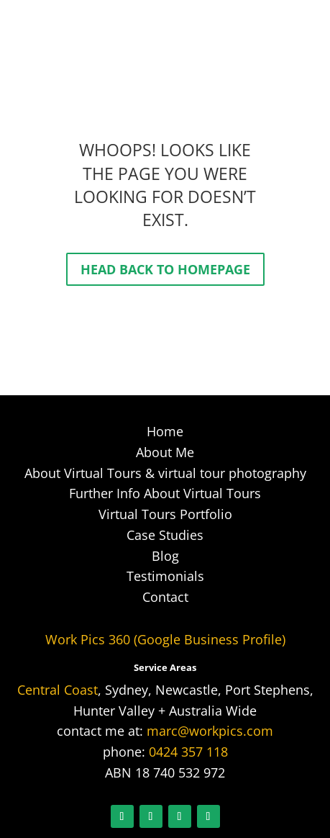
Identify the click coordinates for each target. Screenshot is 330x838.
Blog (165, 555)
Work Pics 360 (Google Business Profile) (165, 639)
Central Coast (57, 689)
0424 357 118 (188, 751)
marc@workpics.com (210, 730)
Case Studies (165, 535)
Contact (165, 596)
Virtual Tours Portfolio (165, 514)
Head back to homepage (165, 269)
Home (165, 431)
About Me (165, 452)
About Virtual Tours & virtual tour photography (165, 473)
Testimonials (165, 576)
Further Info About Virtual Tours (165, 493)
